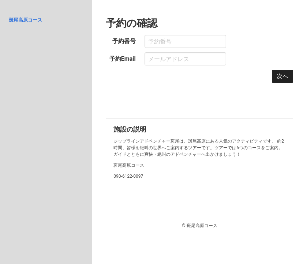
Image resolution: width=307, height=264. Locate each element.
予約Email (122, 58)
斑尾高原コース (25, 20)
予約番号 (124, 41)
